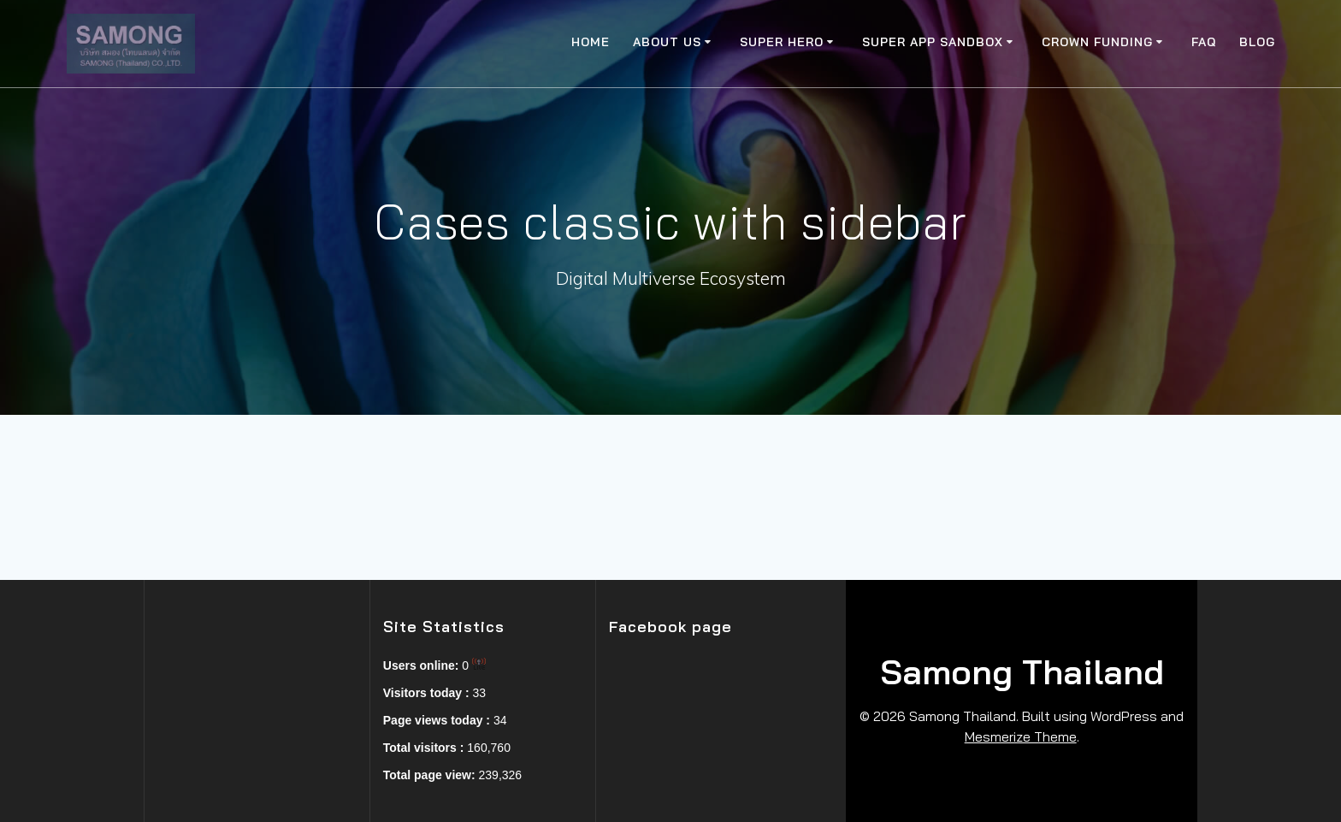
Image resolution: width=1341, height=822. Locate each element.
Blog (1257, 42)
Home (590, 42)
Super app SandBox (932, 42)
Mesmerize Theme (1021, 736)
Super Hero (782, 42)
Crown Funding (1097, 42)
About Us (667, 42)
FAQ (1203, 42)
